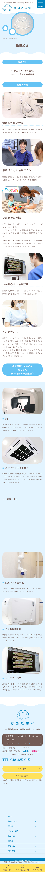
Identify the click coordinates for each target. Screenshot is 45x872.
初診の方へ (12, 822)
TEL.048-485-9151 (17, 760)
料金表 (10, 841)
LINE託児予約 (22, 776)
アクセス (11, 846)
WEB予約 (22, 769)
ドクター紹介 (13, 831)
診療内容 (11, 836)
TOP (10, 817)
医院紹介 (11, 827)
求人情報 (11, 851)
